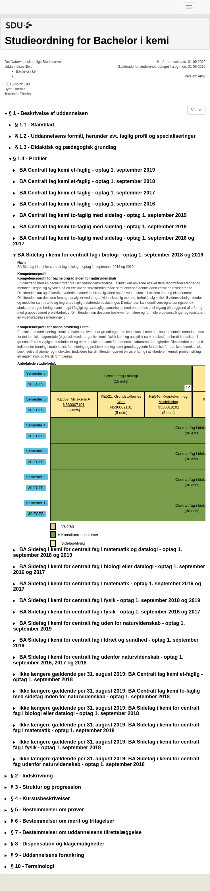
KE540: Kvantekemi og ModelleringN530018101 (168, 401)
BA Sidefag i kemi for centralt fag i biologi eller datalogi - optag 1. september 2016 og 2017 (109, 569)
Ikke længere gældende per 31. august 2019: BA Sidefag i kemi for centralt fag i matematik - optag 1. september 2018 (106, 727)
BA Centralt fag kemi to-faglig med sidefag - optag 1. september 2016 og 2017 (103, 241)
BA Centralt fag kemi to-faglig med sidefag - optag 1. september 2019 (99, 215)
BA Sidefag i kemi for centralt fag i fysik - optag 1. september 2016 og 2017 (106, 612)
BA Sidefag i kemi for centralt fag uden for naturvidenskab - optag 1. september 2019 (99, 626)
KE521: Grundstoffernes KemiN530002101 (121, 401)
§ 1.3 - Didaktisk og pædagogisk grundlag (62, 147)
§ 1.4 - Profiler (28, 158)
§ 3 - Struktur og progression (43, 787)
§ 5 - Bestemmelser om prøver (44, 809)
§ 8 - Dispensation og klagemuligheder (54, 844)
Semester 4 (35, 425)
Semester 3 (35, 451)
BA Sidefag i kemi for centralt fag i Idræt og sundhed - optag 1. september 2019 (105, 642)
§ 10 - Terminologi (29, 866)
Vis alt (196, 110)
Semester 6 (35, 373)
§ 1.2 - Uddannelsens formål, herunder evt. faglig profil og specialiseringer (102, 136)
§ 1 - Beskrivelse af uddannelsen (46, 113)
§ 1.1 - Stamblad (31, 125)
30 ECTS (35, 384)
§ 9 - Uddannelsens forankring (44, 855)
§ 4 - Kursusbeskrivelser (37, 798)
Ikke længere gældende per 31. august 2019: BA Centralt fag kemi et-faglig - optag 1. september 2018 (108, 677)
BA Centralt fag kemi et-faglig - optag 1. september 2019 (84, 170)
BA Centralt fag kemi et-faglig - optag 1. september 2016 (84, 204)
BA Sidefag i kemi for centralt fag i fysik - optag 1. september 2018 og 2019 (106, 600)
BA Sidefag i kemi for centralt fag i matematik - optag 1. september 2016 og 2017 (107, 586)
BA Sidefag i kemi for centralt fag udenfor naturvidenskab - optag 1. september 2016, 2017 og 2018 (98, 660)
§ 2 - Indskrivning (29, 776)
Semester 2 (35, 477)
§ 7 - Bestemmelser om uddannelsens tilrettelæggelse (73, 832)
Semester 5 (35, 399)
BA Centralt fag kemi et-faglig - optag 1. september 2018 (84, 181)
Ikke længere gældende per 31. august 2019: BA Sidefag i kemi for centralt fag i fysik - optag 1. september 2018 (106, 744)
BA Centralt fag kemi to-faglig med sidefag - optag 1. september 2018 (99, 226)
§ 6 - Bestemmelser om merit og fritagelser (59, 821)
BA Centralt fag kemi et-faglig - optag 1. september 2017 (84, 193)
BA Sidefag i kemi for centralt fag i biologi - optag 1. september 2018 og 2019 (108, 255)
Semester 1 (35, 503)
